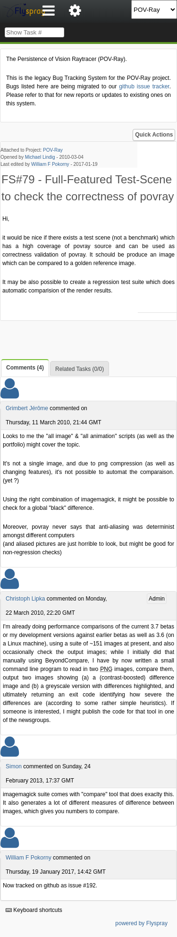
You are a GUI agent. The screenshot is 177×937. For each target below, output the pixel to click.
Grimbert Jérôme (27, 408)
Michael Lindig (40, 157)
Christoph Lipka (25, 598)
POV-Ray (53, 150)
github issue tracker (144, 86)
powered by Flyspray (141, 923)
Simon (14, 766)
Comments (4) (25, 367)
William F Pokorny (50, 164)
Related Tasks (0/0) (79, 369)
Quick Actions (154, 134)
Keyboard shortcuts (34, 910)
